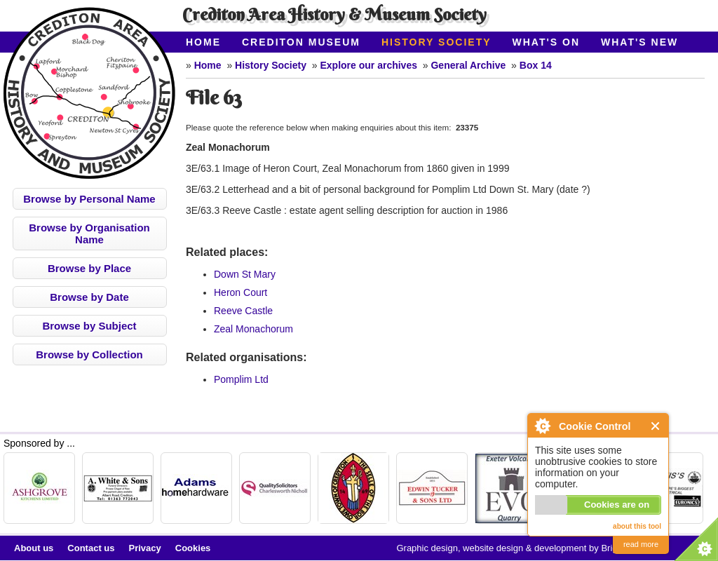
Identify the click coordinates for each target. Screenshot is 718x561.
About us (33, 548)
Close (656, 426)
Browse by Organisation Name (89, 233)
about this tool (637, 526)
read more (640, 544)
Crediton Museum (301, 42)
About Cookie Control (542, 426)
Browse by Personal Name (89, 199)
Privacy (145, 548)
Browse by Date (89, 297)
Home (203, 42)
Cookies (193, 548)
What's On (547, 42)
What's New (639, 42)
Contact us (90, 548)
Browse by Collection (89, 354)
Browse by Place (89, 268)
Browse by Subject (89, 326)
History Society (436, 42)
